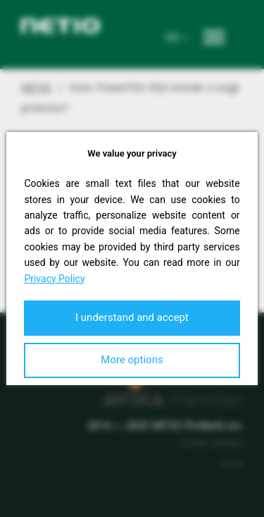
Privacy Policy (54, 278)
